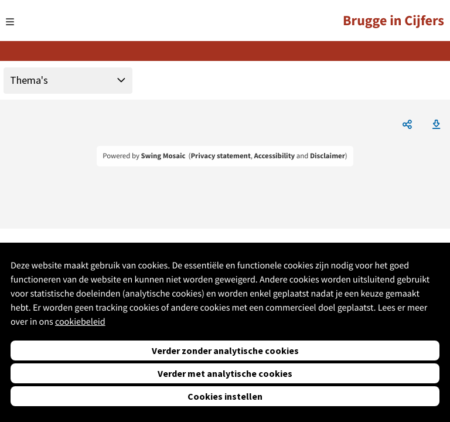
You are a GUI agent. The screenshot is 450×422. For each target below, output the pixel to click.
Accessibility (274, 156)
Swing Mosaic (163, 156)
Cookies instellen (225, 396)
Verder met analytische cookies (225, 373)
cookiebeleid (80, 322)
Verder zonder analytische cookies (225, 350)
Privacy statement (220, 156)
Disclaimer (327, 156)
